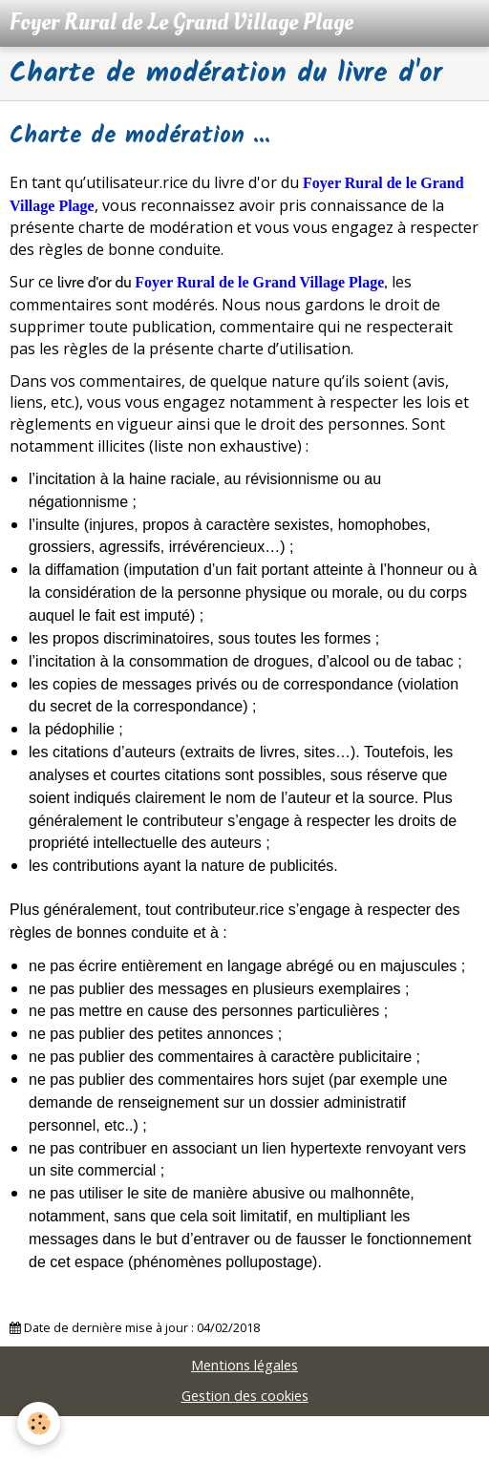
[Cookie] (38, 1423)
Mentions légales (244, 1365)
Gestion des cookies (244, 1396)
